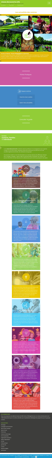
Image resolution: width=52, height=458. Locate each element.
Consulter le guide (26, 119)
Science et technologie (6, 434)
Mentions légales (4, 448)
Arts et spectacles (5, 436)
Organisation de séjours (6, 437)
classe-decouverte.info (10, 2)
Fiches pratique (4, 443)
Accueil (2, 441)
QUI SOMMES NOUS (5, 414)
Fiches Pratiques (26, 74)
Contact (2, 446)
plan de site (3, 444)
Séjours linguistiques (5, 439)
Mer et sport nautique (5, 428)
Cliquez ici (32, 456)
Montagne (3, 424)
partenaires (3, 450)
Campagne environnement (6, 426)
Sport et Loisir (4, 430)
